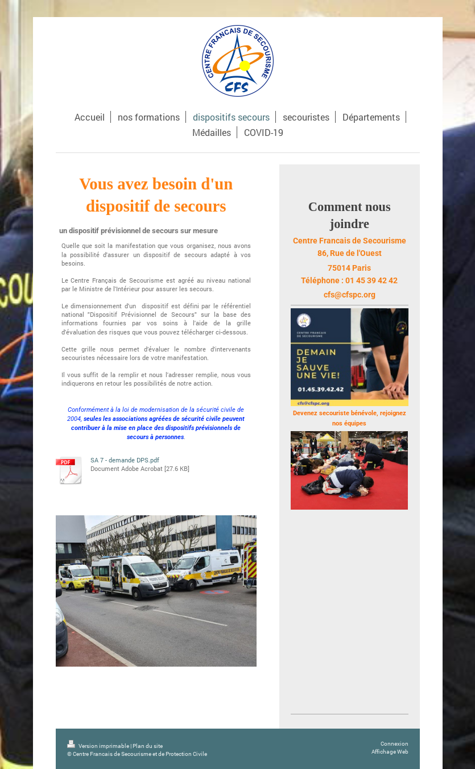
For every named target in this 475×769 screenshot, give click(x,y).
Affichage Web (389, 751)
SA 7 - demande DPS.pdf (124, 460)
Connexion (394, 743)
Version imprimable (98, 746)
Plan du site (148, 746)
